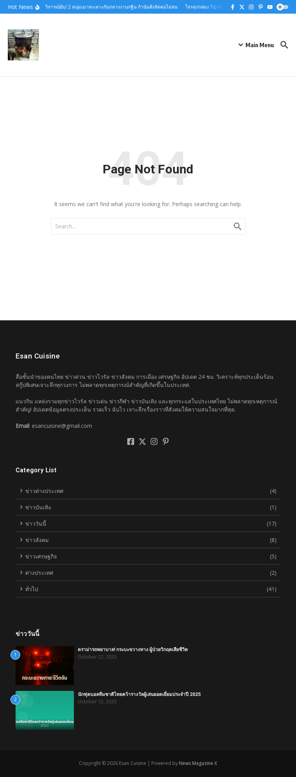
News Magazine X (198, 763)
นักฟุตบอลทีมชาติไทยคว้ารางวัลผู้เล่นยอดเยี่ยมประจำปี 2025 (139, 694)
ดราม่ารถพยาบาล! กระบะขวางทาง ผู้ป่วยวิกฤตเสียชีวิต (133, 649)
